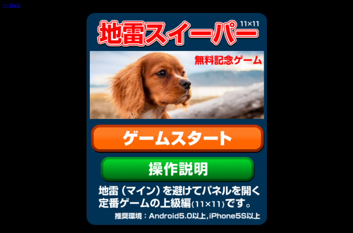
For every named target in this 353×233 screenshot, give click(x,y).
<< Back (11, 5)
